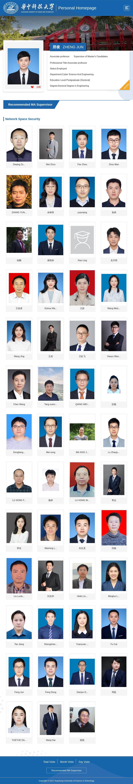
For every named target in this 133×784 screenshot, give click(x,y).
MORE (126, 86)
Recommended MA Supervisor (66, 770)
